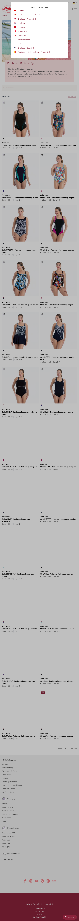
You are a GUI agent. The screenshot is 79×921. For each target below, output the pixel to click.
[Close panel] (65, 4)
